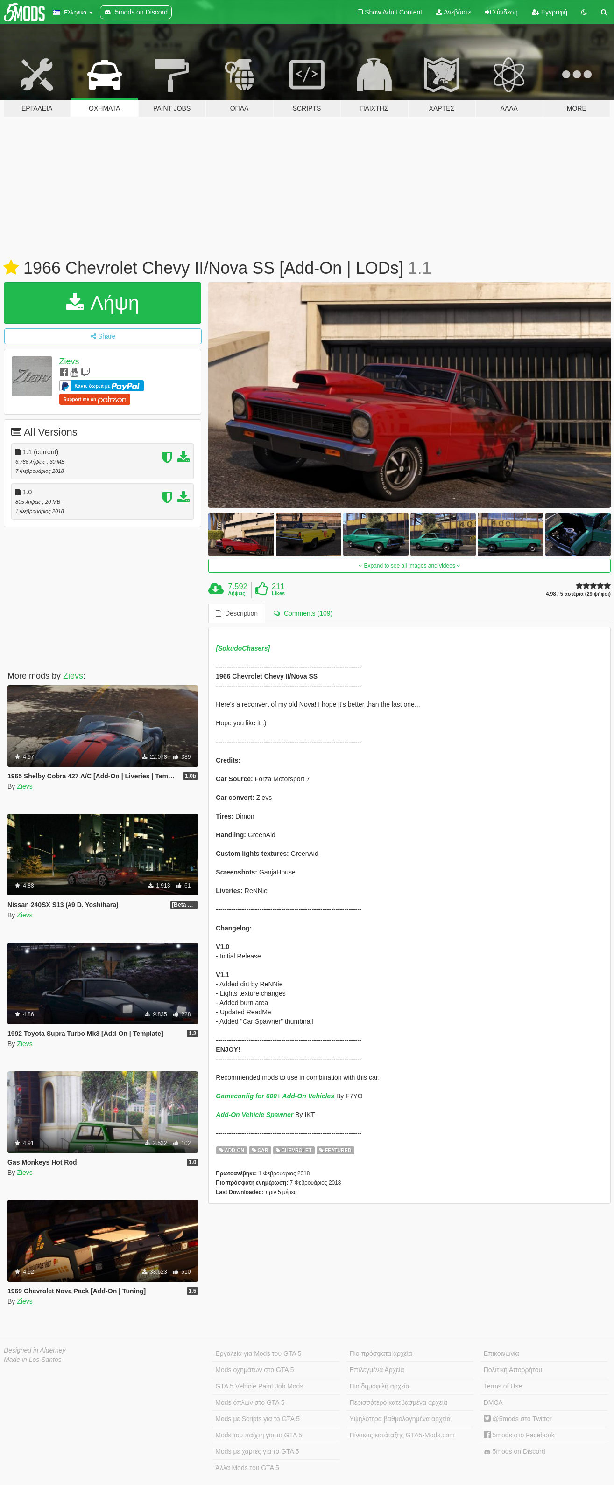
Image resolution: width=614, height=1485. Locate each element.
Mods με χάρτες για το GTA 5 (257, 1451)
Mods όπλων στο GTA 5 (249, 1402)
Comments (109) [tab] (303, 613)
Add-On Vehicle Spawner (254, 1114)
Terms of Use (503, 1386)
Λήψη (102, 303)
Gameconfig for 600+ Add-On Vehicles (275, 1096)
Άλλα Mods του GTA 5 (247, 1467)
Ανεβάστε (453, 12)
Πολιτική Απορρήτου (513, 1370)
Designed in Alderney (35, 1350)
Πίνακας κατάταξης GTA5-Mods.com (402, 1435)
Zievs (69, 361)
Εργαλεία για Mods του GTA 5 (258, 1353)
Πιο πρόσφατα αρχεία (381, 1353)
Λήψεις (236, 593)
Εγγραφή (549, 12)
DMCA (493, 1402)
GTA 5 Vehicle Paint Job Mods (259, 1386)
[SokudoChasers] (243, 648)
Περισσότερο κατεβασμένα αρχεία (398, 1402)
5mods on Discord (514, 1452)
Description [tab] (237, 613)
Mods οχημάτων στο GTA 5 (254, 1370)
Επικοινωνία (501, 1353)
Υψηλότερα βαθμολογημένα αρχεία (400, 1419)
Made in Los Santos (33, 1359)
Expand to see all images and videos (409, 565)
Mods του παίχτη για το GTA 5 (258, 1435)
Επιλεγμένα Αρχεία (377, 1370)
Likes (278, 593)
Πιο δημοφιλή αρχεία (379, 1386)
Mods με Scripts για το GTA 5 (257, 1419)
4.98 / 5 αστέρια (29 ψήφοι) (578, 594)
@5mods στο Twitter (518, 1419)
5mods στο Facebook (519, 1435)
